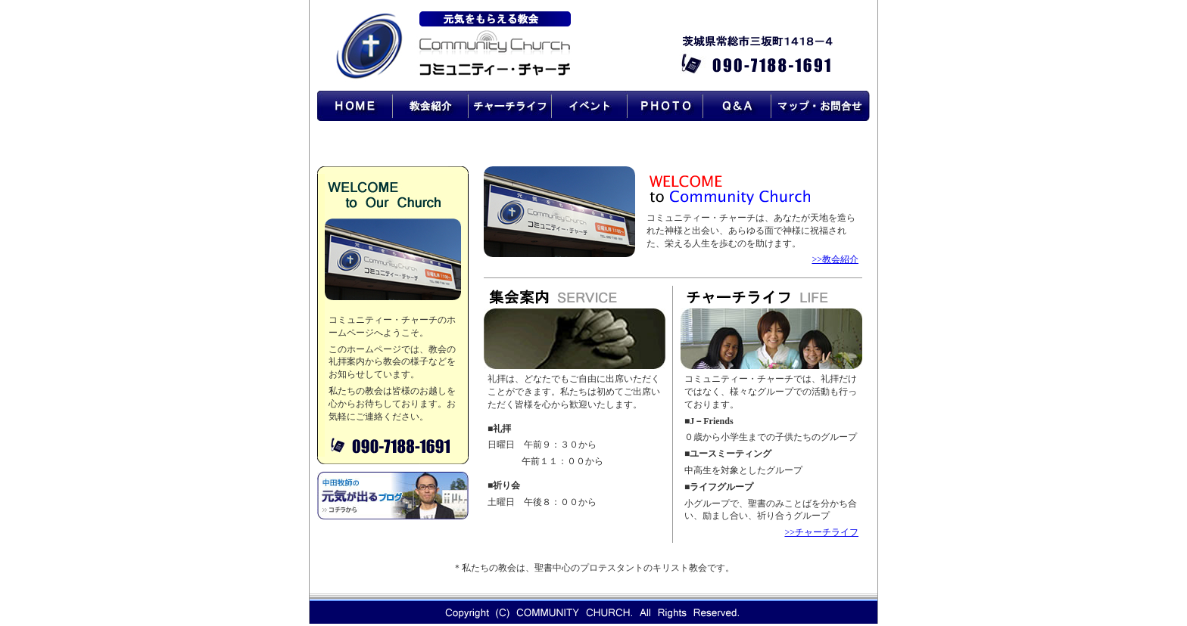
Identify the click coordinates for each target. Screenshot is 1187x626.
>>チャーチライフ (821, 532)
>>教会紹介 (835, 259)
